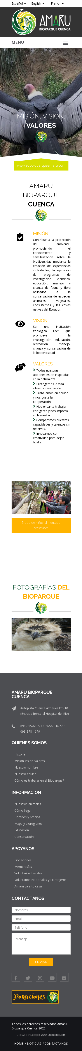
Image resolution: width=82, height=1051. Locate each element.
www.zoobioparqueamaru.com (41, 165)
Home (18, 1043)
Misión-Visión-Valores (29, 761)
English (37, 3)
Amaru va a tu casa (28, 886)
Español (19, 3)
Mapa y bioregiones (28, 823)
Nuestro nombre (26, 767)
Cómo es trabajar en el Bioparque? (39, 780)
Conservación (24, 837)
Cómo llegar (23, 810)
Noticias (34, 1043)
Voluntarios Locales (28, 873)
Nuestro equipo (25, 774)
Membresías (23, 867)
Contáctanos (56, 1043)
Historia (19, 754)
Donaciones (22, 860)
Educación (21, 830)
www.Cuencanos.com (53, 1035)
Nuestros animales (27, 804)
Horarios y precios (27, 817)
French (57, 3)
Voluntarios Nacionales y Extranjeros (40, 880)
